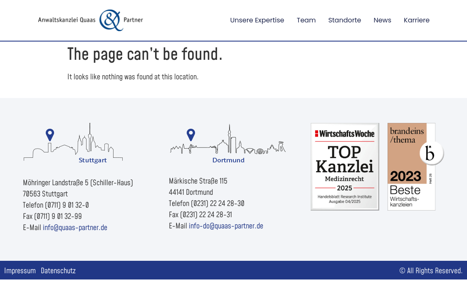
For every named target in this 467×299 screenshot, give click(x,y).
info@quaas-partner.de (75, 228)
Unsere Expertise (257, 20)
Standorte (344, 20)
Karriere (417, 20)
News (382, 20)
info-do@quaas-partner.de (226, 226)
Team (306, 20)
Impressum (20, 271)
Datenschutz (58, 271)
